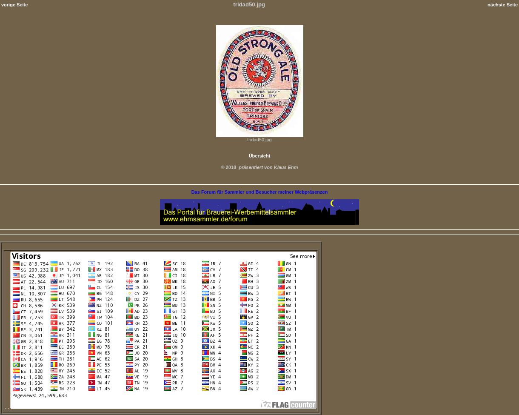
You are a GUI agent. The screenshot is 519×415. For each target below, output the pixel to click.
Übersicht (260, 155)
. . (161, 407)
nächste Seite (503, 4)
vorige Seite (14, 4)
